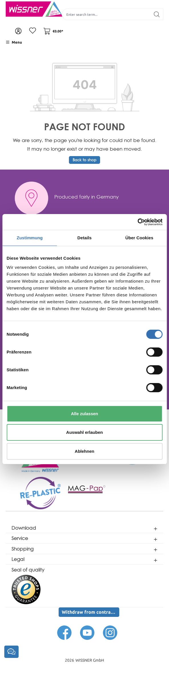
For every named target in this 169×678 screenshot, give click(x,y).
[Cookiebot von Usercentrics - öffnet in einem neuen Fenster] (137, 222)
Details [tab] (84, 237)
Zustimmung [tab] (30, 237)
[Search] (156, 14)
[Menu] (14, 42)
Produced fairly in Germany (86, 197)
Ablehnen (84, 451)
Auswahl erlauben (84, 432)
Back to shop (84, 160)
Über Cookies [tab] (139, 237)
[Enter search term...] (106, 14)
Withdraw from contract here (90, 612)
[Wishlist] (32, 31)
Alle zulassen (84, 413)
